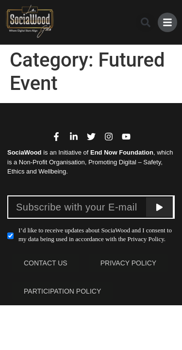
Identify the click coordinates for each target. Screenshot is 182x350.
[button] (145, 22)
